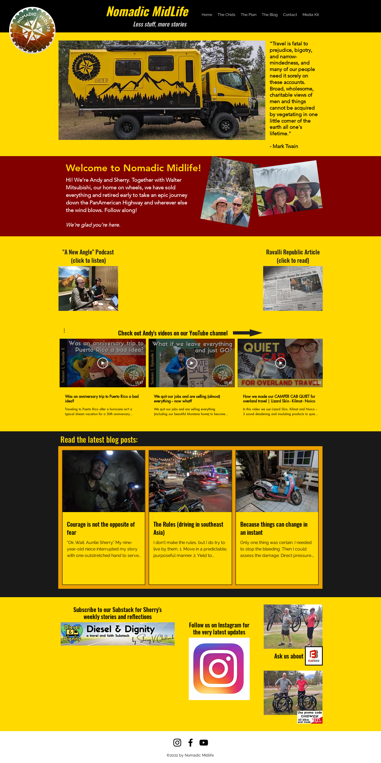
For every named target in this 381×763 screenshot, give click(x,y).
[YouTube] (203, 742)
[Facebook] (190, 742)
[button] (67, 330)
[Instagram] (177, 742)
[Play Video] (102, 363)
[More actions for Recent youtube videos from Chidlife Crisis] (67, 330)
